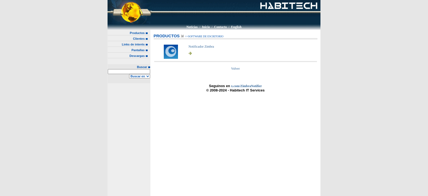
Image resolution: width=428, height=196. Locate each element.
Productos (137, 33)
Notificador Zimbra (201, 46)
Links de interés (133, 44)
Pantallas (138, 50)
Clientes (139, 38)
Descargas (137, 55)
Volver (235, 69)
